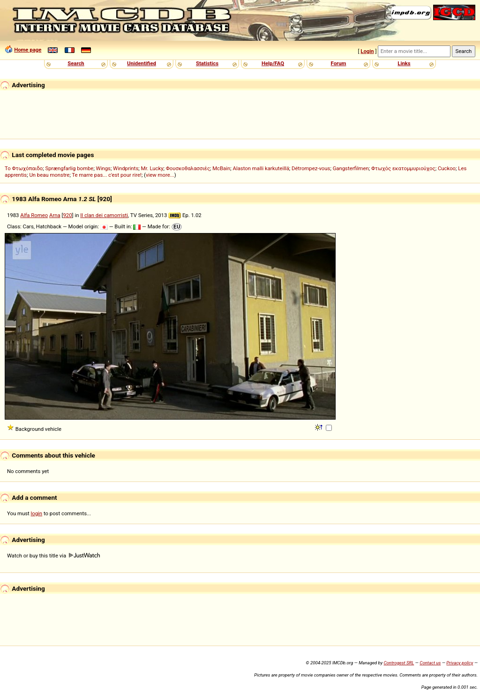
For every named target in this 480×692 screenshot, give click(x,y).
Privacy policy (459, 662)
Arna (54, 215)
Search (76, 63)
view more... (160, 175)
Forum (338, 63)
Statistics (207, 63)
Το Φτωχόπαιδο (24, 168)
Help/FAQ (273, 63)
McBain (221, 168)
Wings (103, 168)
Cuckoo (447, 168)
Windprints (125, 168)
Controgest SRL (398, 662)
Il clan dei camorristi (104, 215)
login (37, 513)
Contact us (430, 662)
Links (404, 63)
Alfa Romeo (34, 215)
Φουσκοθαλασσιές (188, 168)
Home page (27, 49)
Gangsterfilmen (351, 168)
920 (67, 215)
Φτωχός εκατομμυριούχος (403, 168)
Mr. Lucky (152, 168)
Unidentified (141, 63)
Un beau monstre (49, 175)
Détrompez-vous (311, 168)
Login (367, 51)
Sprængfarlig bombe (69, 168)
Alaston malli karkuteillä (261, 168)
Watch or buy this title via (53, 555)
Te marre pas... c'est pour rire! (107, 175)
